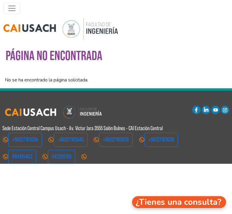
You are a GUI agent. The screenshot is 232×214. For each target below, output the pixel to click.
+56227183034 (25, 139)
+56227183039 (116, 139)
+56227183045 (71, 139)
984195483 (22, 156)
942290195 (61, 156)
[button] (179, 202)
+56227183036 (161, 139)
